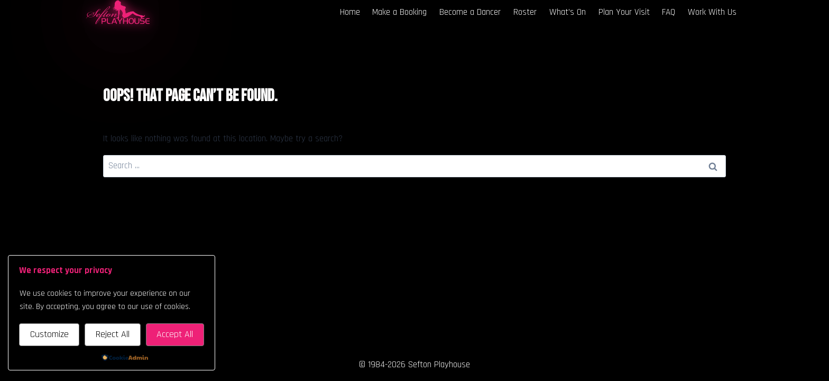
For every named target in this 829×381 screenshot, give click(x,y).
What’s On (567, 12)
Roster (525, 12)
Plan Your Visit (624, 12)
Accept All (174, 334)
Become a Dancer (470, 12)
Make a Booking (399, 12)
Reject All (113, 334)
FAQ (668, 12)
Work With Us (712, 12)
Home (350, 12)
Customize (49, 334)
